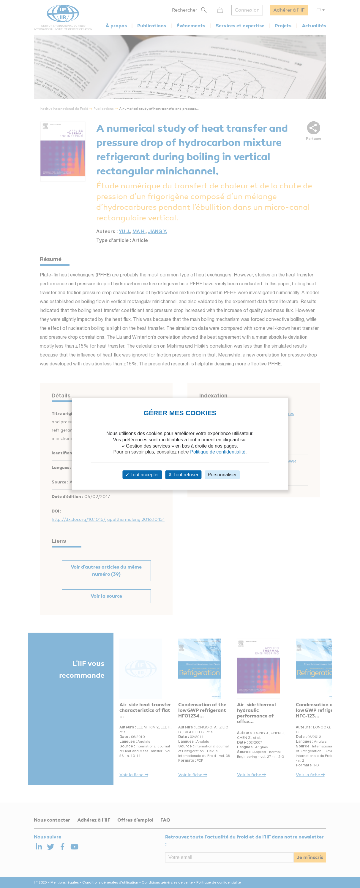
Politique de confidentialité (217, 451)
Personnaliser (222, 474)
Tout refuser (183, 474)
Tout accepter (142, 474)
